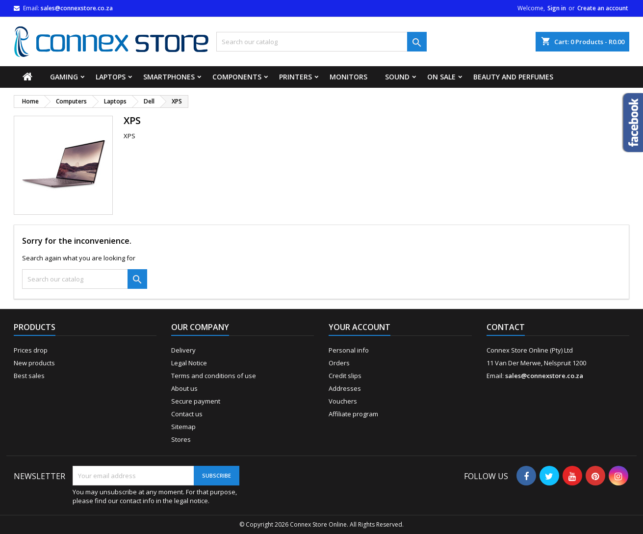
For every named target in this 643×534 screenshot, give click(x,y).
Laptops (111, 76)
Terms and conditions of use (213, 375)
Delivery (183, 350)
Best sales (29, 375)
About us (184, 388)
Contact (506, 327)
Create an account (602, 8)
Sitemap (183, 426)
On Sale (441, 76)
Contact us (187, 413)
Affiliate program (353, 413)
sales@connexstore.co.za (77, 8)
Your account (359, 327)
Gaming (64, 76)
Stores (181, 439)
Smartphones (169, 76)
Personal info (349, 350)
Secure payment (195, 401)
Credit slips (345, 375)
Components (236, 76)
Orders (339, 362)
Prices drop (31, 350)
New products (34, 362)
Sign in (556, 8)
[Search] (321, 41)
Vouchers (343, 401)
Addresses (345, 388)
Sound (397, 76)
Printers (295, 76)
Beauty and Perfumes (513, 76)
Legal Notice (189, 362)
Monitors (348, 76)
